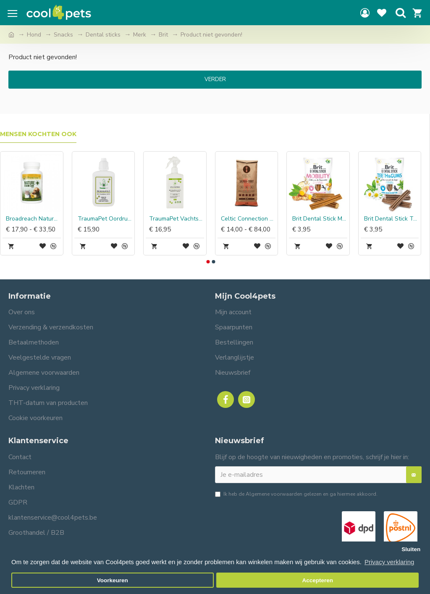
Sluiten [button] (410, 549)
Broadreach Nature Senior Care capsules (33, 219)
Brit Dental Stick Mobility (319, 219)
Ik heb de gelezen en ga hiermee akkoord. (296, 494)
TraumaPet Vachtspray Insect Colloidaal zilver (176, 219)
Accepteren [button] (317, 580)
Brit (163, 35)
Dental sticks (103, 35)
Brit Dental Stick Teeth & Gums (391, 219)
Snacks (63, 35)
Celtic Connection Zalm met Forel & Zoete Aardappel (248, 219)
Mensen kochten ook (38, 134)
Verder (215, 79)
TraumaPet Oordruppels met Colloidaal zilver (105, 219)
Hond (34, 35)
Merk (139, 35)
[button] (208, 261)
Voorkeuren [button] (112, 580)
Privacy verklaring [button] (389, 561)
